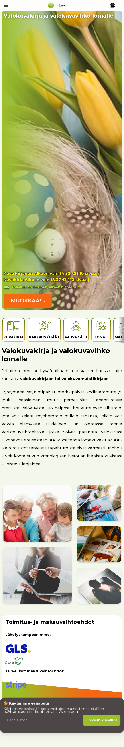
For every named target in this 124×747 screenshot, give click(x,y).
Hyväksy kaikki (101, 720)
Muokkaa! (29, 300)
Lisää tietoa (17, 720)
